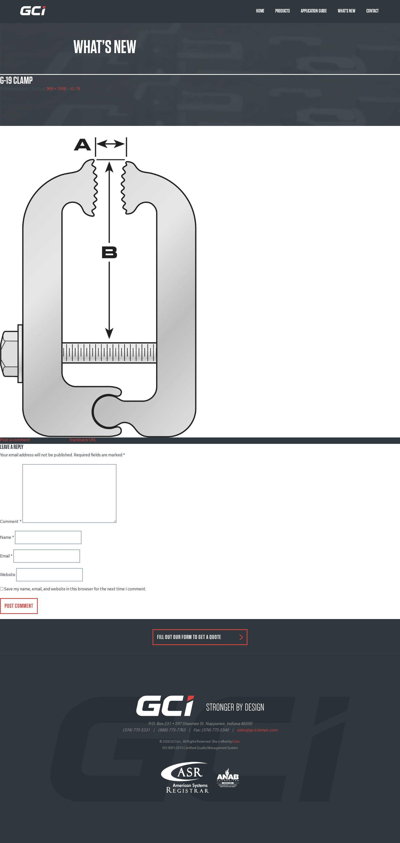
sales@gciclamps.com (257, 730)
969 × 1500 (56, 89)
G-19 (75, 89)
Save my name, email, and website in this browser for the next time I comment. (75, 589)
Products (282, 11)
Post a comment (15, 440)
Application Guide (314, 11)
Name (7, 538)
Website (7, 575)
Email (6, 556)
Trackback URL (82, 440)
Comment (10, 522)
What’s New (346, 11)
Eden (236, 742)
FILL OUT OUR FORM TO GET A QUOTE (189, 637)
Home (260, 11)
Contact (372, 11)
